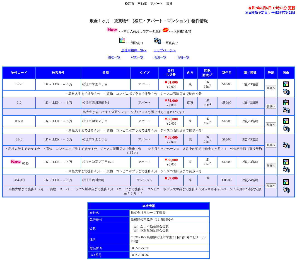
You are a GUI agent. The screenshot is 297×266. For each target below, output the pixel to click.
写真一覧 (137, 57)
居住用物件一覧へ (134, 50)
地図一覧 (160, 57)
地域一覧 (183, 57)
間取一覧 (114, 57)
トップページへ (165, 50)
